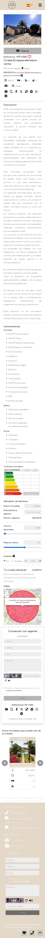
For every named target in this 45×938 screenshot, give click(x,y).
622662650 (22, 636)
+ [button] (7, 592)
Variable (18, 561)
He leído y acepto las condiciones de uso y (22, 689)
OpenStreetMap (29, 624)
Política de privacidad (30, 925)
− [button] (7, 595)
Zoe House (16, 925)
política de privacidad (13, 690)
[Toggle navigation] (40, 5)
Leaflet (20, 624)
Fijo (8, 561)
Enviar (22, 698)
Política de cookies (13, 927)
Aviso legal (27, 927)
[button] (5, 763)
